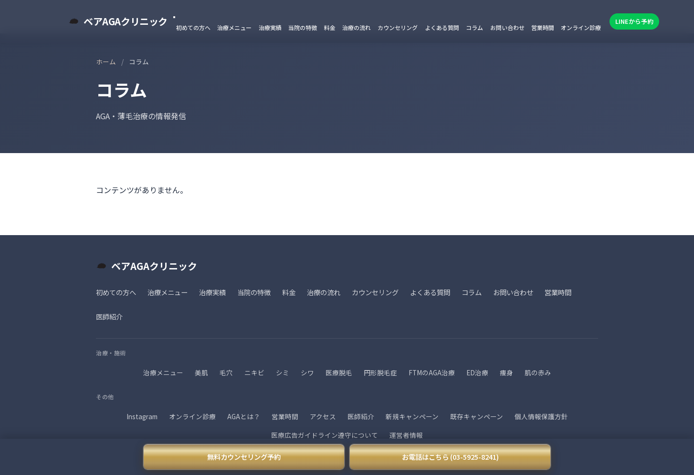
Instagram (142, 416)
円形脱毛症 (380, 372)
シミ (282, 372)
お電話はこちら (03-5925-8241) (450, 457)
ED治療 (477, 372)
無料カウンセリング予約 (244, 457)
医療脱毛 (339, 372)
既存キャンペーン (476, 416)
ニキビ (254, 372)
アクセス (323, 416)
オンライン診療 (581, 27)
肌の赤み (538, 372)
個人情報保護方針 (541, 416)
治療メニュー (234, 27)
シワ (307, 372)
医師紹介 (109, 316)
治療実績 (270, 27)
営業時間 (542, 27)
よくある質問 (442, 27)
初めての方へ (193, 27)
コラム (474, 27)
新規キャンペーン (412, 416)
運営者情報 (406, 435)
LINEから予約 (634, 21)
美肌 (201, 372)
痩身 (506, 372)
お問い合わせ (507, 27)
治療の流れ (356, 27)
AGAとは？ (243, 416)
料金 (330, 27)
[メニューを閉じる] (174, 17)
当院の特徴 (302, 27)
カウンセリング (398, 27)
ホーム (106, 61)
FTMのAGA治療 (432, 372)
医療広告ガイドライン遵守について (324, 435)
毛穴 (226, 372)
